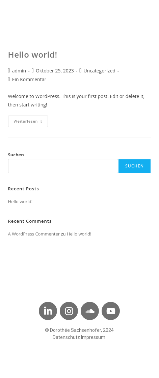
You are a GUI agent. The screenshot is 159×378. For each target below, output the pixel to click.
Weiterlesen (31, 120)
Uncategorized (99, 70)
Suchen (16, 155)
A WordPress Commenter (34, 234)
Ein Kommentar (29, 79)
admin (19, 70)
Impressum (93, 337)
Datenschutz (66, 337)
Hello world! (32, 54)
